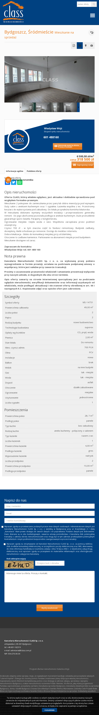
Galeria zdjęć (80, 45)
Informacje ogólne (14, 171)
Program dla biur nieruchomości (43, 669)
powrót (91, 32)
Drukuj (92, 45)
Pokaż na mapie (86, 45)
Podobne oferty (34, 171)
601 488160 (51, 137)
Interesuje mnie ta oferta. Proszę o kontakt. (68, 146)
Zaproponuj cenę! (85, 165)
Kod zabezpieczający (16, 558)
